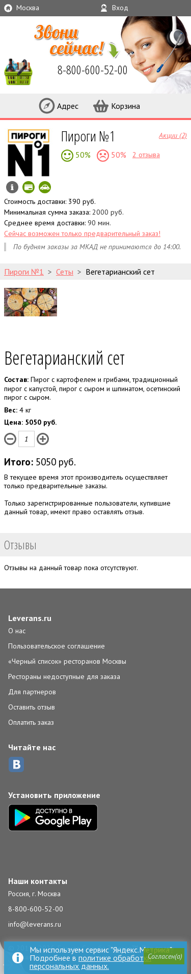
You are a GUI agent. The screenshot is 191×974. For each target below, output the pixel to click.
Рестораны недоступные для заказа (64, 676)
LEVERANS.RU (22, 71)
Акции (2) (173, 135)
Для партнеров (32, 691)
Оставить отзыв (31, 707)
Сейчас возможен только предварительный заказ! (82, 233)
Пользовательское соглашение (56, 646)
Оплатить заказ (31, 722)
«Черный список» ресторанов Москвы (67, 661)
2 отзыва (146, 154)
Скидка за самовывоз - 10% (45, 187)
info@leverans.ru (34, 924)
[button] (164, 956)
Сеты (64, 272)
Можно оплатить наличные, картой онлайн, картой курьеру (28, 187)
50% (82, 155)
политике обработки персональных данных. (90, 962)
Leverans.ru (29, 618)
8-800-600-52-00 (35, 908)
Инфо (12, 187)
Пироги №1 (88, 135)
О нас (16, 630)
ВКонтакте (16, 764)
